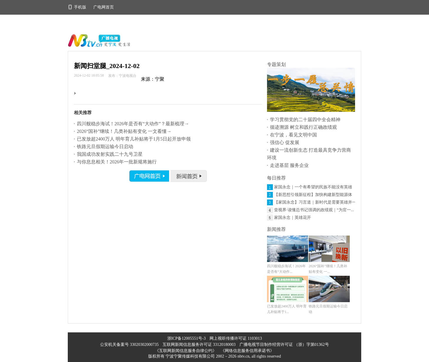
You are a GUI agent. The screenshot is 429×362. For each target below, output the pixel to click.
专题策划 (276, 64)
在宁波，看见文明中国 (293, 134)
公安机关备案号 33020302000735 (130, 344)
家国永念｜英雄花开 (292, 217)
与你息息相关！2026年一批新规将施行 (117, 161)
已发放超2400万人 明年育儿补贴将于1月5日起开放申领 (134, 138)
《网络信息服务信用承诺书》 (247, 351)
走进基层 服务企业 (289, 165)
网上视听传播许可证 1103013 (236, 338)
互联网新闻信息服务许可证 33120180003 (200, 344)
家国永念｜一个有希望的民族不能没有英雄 (313, 187)
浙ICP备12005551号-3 (186, 338)
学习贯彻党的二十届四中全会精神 (305, 119)
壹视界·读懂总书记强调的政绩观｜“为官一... (314, 210)
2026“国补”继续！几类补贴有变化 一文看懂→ (124, 131)
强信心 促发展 (284, 142)
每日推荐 (276, 177)
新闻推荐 (276, 229)
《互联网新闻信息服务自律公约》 (186, 351)
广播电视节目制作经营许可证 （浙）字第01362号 (284, 344)
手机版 (77, 7)
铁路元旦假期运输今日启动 (105, 146)
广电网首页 (103, 7)
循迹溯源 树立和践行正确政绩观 (303, 127)
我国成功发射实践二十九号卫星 (110, 154)
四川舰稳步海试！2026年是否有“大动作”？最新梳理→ (133, 123)
